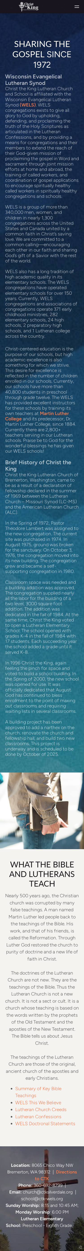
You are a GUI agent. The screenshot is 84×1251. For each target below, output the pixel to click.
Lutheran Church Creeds (41, 1109)
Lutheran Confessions (38, 1116)
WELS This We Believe (38, 1102)
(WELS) (28, 105)
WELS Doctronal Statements (45, 1123)
